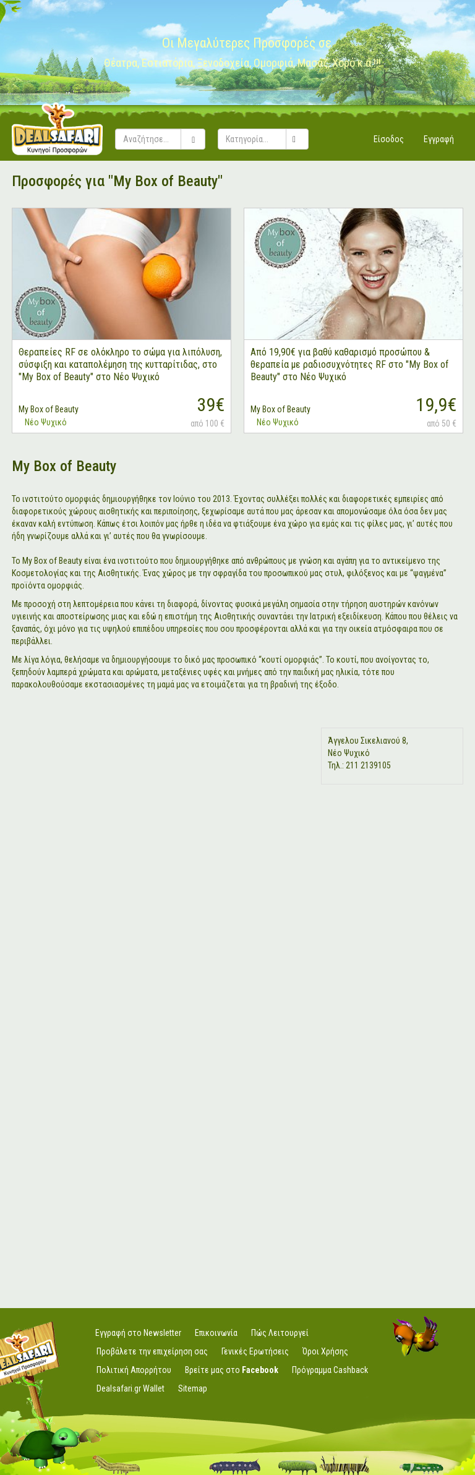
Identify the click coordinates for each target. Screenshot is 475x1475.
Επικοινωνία (216, 1333)
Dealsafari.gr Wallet (130, 1388)
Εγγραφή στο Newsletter (138, 1333)
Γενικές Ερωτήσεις (255, 1351)
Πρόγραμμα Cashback (330, 1370)
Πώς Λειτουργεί (280, 1333)
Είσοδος (389, 139)
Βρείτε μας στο (231, 1370)
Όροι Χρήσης (325, 1351)
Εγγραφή (439, 139)
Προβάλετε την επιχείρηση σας (152, 1351)
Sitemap (192, 1388)
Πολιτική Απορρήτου (133, 1370)
